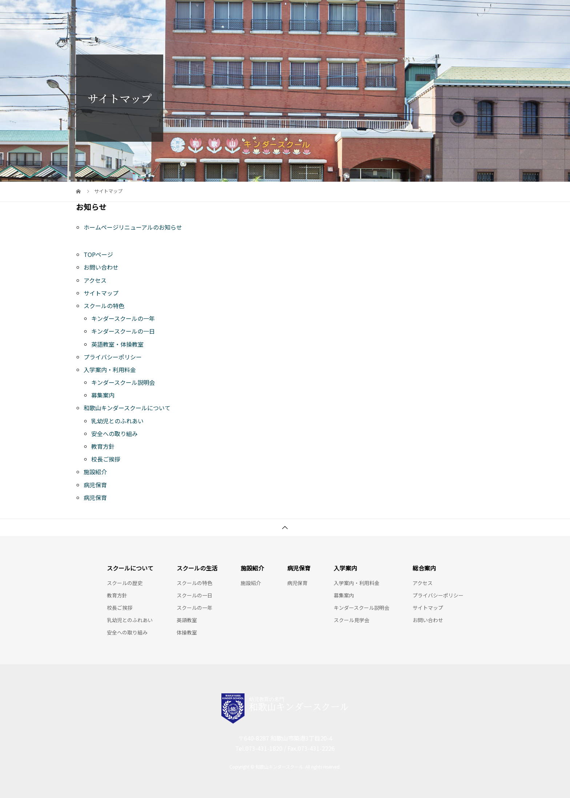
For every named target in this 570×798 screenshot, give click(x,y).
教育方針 (103, 446)
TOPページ (98, 254)
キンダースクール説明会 (123, 382)
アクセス (95, 280)
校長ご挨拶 (105, 459)
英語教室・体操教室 (117, 344)
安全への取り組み (114, 433)
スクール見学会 (351, 620)
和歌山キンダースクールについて (127, 407)
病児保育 (95, 484)
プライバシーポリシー (113, 356)
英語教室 (187, 620)
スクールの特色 (104, 305)
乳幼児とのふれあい (117, 420)
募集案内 (103, 395)
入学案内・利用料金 (110, 369)
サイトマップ (101, 293)
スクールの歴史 (124, 583)
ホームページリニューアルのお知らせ (133, 227)
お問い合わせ (101, 267)
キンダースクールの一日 (123, 331)
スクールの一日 (194, 595)
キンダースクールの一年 (123, 318)
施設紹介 (95, 471)
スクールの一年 (194, 607)
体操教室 (187, 632)
